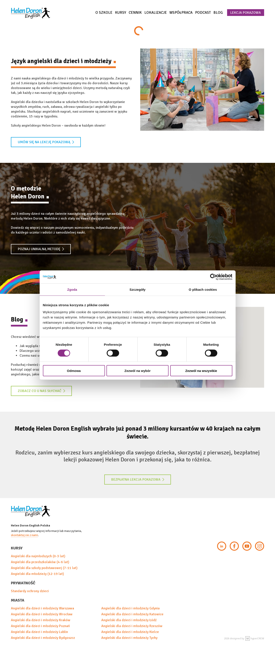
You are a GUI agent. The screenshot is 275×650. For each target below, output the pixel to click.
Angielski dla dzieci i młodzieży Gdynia (130, 608)
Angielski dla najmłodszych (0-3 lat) (38, 556)
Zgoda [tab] (72, 289)
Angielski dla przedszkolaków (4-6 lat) (40, 562)
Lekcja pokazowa (245, 12)
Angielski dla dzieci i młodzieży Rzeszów (131, 626)
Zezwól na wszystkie (201, 370)
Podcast (203, 12)
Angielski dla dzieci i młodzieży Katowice (132, 614)
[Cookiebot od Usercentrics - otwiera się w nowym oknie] (213, 277)
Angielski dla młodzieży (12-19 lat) (37, 574)
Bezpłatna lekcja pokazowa (137, 479)
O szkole (103, 12)
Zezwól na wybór (137, 370)
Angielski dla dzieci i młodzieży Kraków (40, 620)
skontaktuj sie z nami (24, 535)
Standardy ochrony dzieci (30, 591)
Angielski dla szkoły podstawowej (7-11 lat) (44, 568)
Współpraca (180, 12)
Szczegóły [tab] (137, 289)
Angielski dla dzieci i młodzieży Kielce (130, 632)
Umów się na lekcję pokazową (46, 142)
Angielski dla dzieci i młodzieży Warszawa (42, 608)
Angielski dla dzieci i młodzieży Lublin (39, 632)
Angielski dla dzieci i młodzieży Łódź (129, 620)
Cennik (135, 12)
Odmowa (74, 370)
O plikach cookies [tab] (203, 289)
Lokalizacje (155, 12)
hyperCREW (254, 638)
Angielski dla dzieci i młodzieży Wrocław (42, 614)
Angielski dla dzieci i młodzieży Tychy (129, 638)
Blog (218, 12)
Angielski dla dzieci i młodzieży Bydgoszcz (43, 638)
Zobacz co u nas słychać (41, 391)
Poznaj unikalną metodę (41, 249)
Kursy (120, 12)
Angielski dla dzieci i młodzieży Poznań (40, 626)
